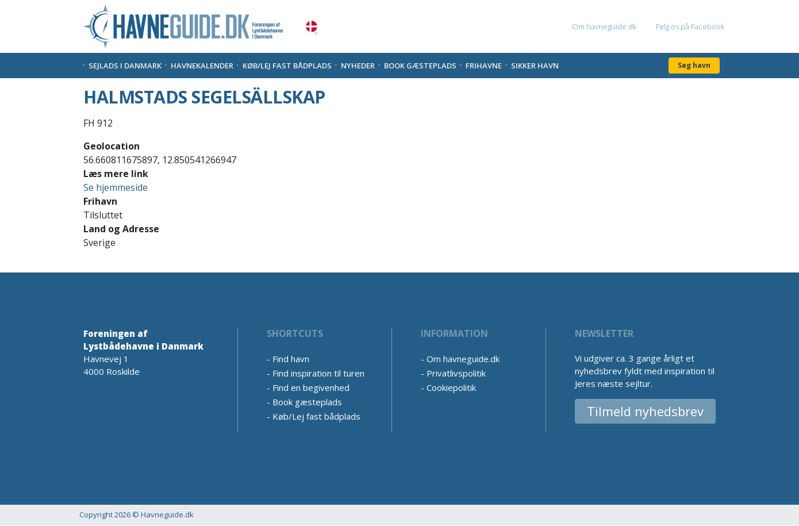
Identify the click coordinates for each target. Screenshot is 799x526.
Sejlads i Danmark (125, 65)
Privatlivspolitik (456, 373)
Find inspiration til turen (318, 373)
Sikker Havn (535, 65)
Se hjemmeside (115, 187)
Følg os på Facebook (690, 26)
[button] (316, 34)
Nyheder (358, 65)
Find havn (290, 358)
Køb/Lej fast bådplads (287, 65)
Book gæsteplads (420, 65)
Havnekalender (202, 65)
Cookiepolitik (451, 387)
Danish (311, 26)
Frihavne (484, 65)
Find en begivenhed (310, 387)
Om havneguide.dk (604, 26)
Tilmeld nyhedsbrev (645, 411)
